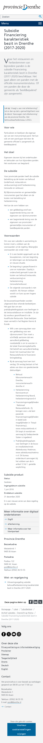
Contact (8, 707)
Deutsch (5, 665)
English (4, 669)
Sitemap (5, 654)
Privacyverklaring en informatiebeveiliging (20, 647)
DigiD (10, 519)
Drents (4, 662)
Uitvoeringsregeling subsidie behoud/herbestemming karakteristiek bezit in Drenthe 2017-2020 (23, 585)
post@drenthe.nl (11, 567)
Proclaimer (6, 651)
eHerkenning (14, 524)
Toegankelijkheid (9, 658)
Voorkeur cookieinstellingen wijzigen (21, 729)
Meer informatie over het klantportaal (19, 530)
